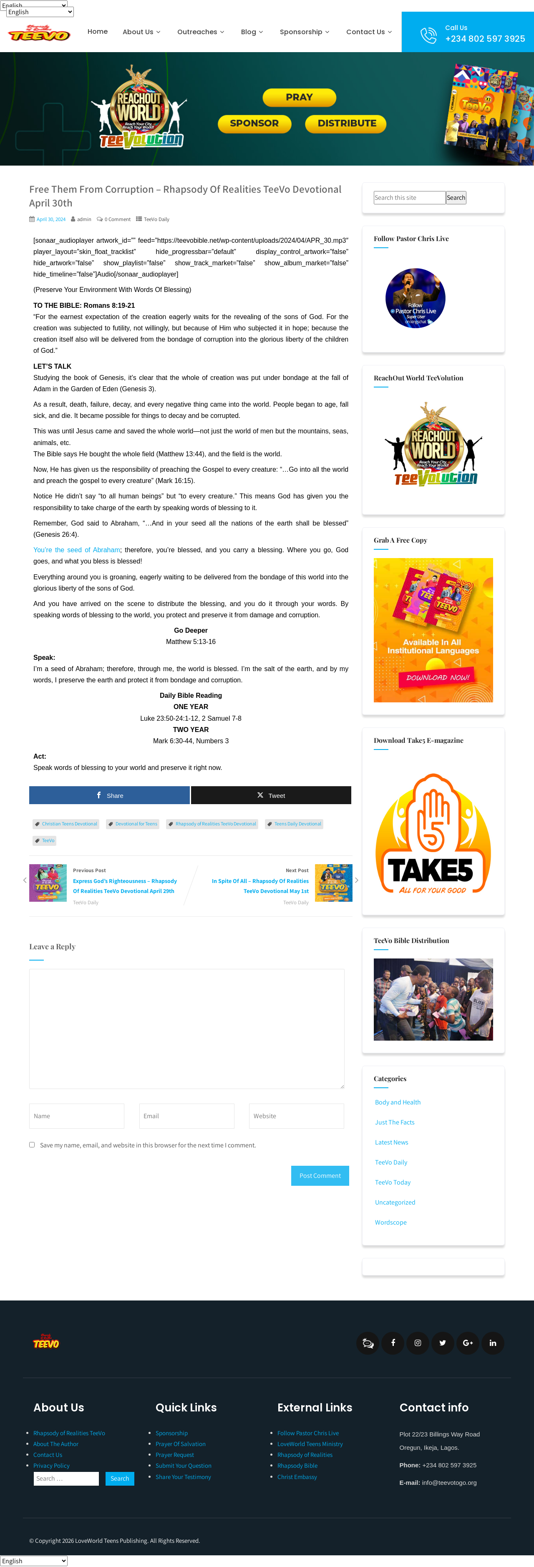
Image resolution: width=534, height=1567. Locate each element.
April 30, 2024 (51, 219)
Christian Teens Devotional (69, 823)
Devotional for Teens (136, 823)
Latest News (391, 1142)
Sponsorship (305, 32)
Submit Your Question (184, 1465)
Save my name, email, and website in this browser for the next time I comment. (148, 1145)
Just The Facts (394, 1122)
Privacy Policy (51, 1465)
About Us (142, 32)
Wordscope (390, 1222)
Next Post (272, 881)
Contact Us (370, 32)
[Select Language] (34, 5)
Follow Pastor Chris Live (308, 1433)
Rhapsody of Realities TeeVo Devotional (216, 823)
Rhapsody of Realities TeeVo (69, 1433)
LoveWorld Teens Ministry (310, 1444)
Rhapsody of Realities (304, 1455)
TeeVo (48, 840)
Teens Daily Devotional (298, 823)
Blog (253, 32)
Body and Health (397, 1102)
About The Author (55, 1444)
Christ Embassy (297, 1477)
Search (456, 197)
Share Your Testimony (183, 1477)
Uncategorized (395, 1202)
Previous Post (110, 881)
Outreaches (201, 32)
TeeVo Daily (156, 219)
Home (98, 31)
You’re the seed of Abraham (76, 549)
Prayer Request (175, 1455)
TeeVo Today (392, 1182)
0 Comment (118, 219)
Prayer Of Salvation (181, 1444)
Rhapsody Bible (297, 1465)
